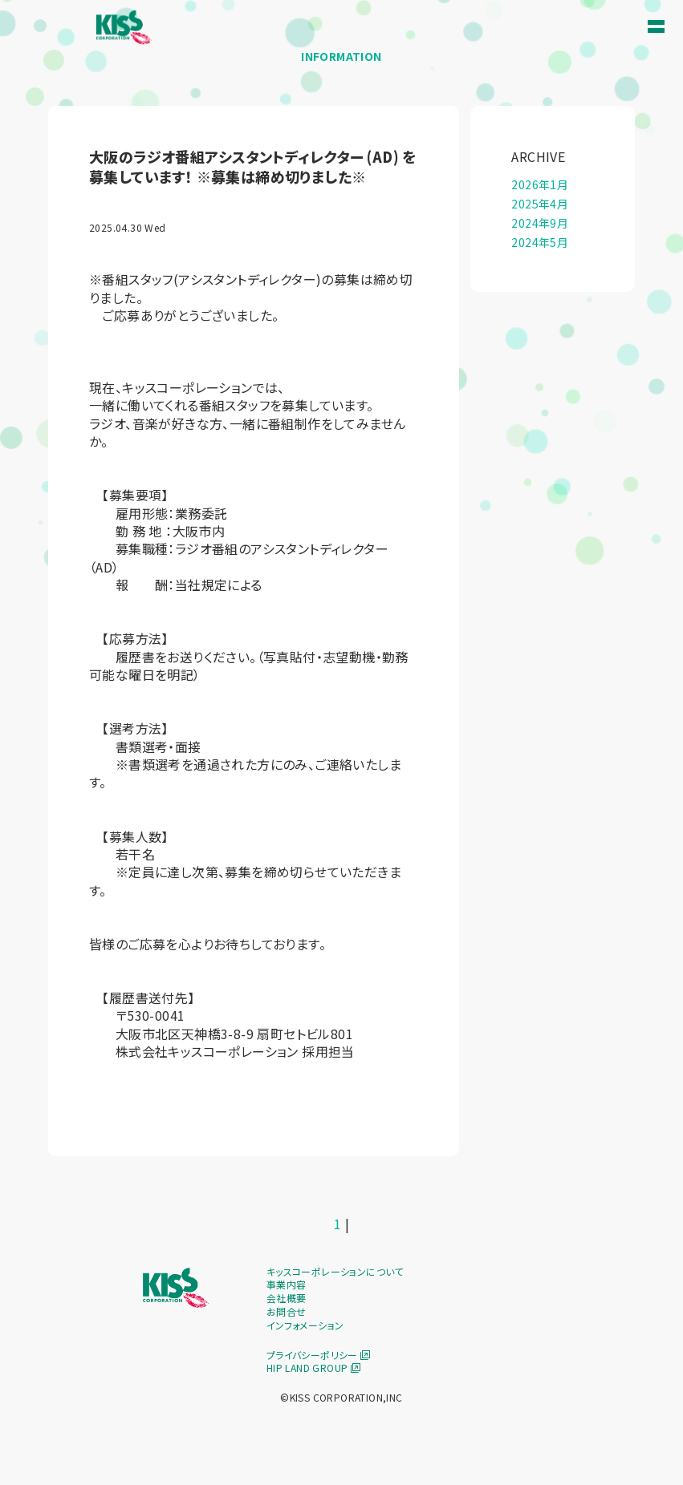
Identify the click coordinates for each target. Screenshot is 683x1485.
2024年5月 (539, 242)
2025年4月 (539, 204)
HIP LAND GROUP (313, 1367)
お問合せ (286, 1311)
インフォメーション (305, 1325)
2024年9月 (539, 223)
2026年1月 (539, 184)
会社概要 (286, 1298)
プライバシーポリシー (318, 1355)
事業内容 (286, 1284)
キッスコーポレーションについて (335, 1271)
